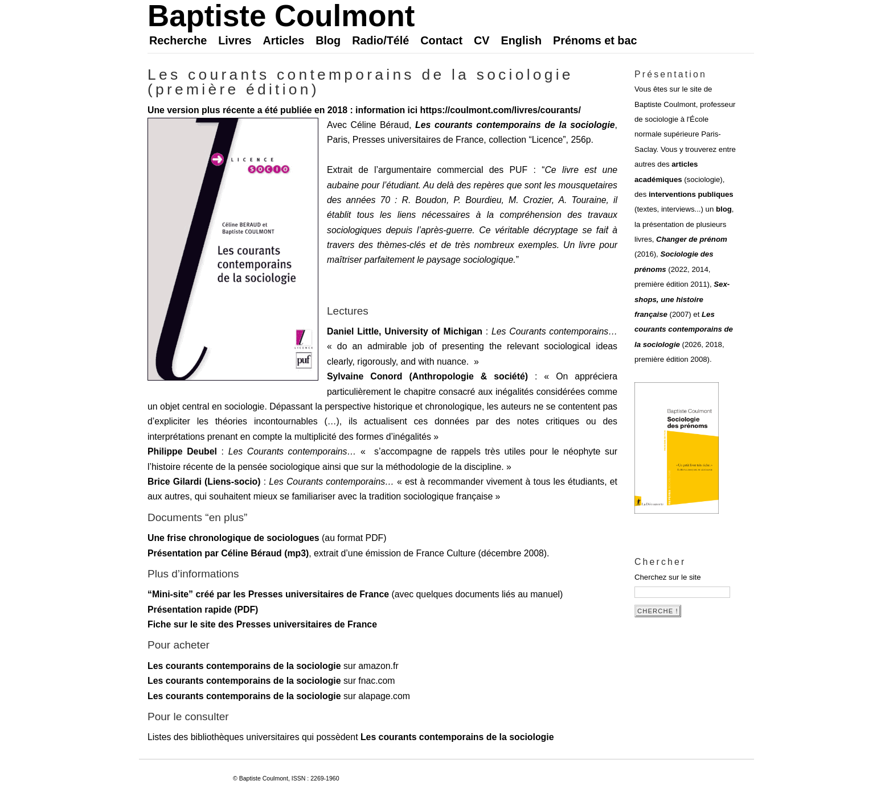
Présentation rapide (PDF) (203, 609)
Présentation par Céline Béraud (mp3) (228, 553)
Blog (328, 40)
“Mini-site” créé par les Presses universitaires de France (268, 594)
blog (724, 209)
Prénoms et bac (595, 40)
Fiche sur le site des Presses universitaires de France (262, 624)
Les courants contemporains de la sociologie (515, 125)
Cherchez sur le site (667, 577)
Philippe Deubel (182, 451)
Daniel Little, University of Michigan (404, 331)
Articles (284, 40)
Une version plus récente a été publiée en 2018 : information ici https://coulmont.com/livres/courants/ (364, 110)
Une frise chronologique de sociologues (233, 538)
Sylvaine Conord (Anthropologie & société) (427, 376)
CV (482, 40)
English (521, 40)
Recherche (178, 40)
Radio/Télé (380, 40)
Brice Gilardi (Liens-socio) (204, 481)
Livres (234, 40)
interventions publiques (691, 194)
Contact (441, 40)
